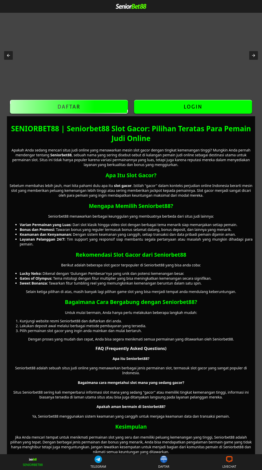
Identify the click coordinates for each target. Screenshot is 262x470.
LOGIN (193, 107)
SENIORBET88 (32, 462)
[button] (8, 55)
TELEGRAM (98, 462)
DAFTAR (69, 107)
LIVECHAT (229, 462)
